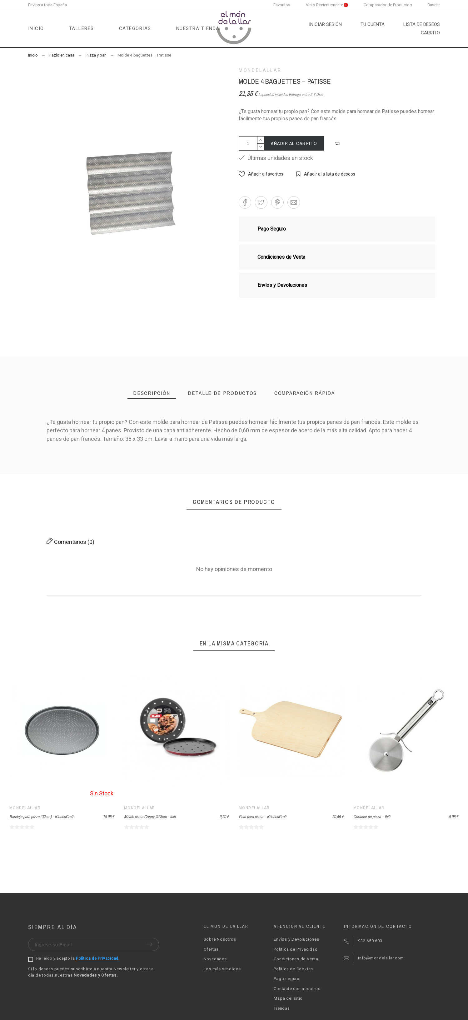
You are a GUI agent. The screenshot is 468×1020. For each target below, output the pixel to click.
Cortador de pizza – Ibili (371, 816)
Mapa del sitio (288, 998)
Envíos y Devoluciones (296, 939)
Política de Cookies (293, 969)
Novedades (215, 959)
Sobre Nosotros (220, 939)
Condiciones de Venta (296, 959)
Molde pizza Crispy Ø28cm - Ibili (150, 816)
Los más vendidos (222, 969)
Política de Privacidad (295, 949)
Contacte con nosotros (297, 988)
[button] (338, 143)
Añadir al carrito (294, 143)
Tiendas (282, 1008)
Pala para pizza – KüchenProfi (262, 816)
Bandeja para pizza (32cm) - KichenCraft (41, 816)
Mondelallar (260, 70)
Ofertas (211, 949)
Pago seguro (287, 978)
